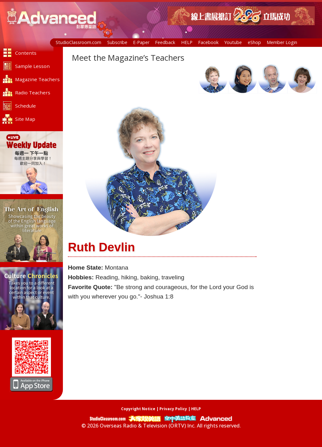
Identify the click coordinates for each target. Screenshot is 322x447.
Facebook (208, 42)
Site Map (25, 119)
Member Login (282, 42)
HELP (186, 42)
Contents (25, 53)
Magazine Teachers (37, 79)
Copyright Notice (138, 408)
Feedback (165, 42)
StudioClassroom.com (78, 42)
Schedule (25, 106)
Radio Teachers (32, 92)
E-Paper (141, 42)
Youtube (233, 42)
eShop (254, 42)
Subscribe (117, 42)
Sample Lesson (32, 66)
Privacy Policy (173, 408)
